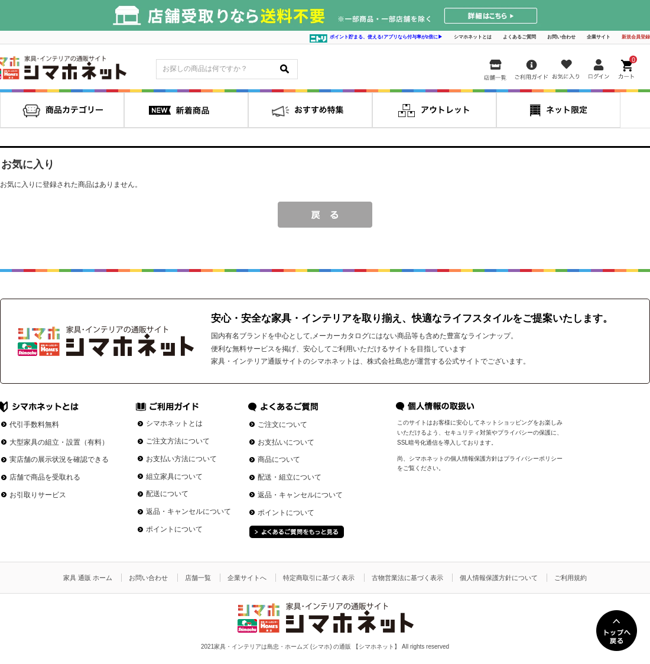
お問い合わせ (561, 37)
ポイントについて (174, 529)
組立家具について (174, 476)
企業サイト (598, 37)
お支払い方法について (181, 459)
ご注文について (282, 424)
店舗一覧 (198, 577)
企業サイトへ (247, 577)
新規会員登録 (636, 37)
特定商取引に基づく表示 (319, 577)
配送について (167, 494)
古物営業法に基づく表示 (407, 577)
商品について (279, 459)
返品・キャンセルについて (188, 511)
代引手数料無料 (34, 424)
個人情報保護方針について (499, 577)
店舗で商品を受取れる (44, 477)
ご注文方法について (178, 441)
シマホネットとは (473, 37)
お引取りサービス (37, 495)
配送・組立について (289, 477)
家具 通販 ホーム (87, 577)
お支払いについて (286, 442)
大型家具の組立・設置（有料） (59, 442)
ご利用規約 (570, 577)
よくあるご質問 (519, 37)
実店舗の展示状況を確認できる (59, 459)
